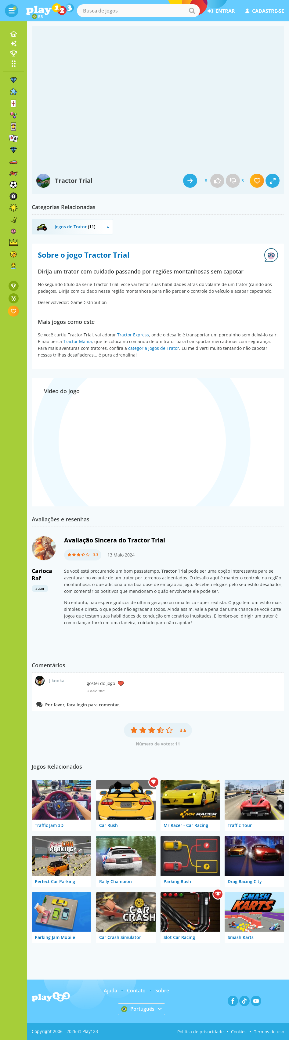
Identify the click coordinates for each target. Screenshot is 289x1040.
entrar (221, 11)
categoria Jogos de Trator (153, 348)
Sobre (162, 990)
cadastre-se (264, 11)
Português (137, 1009)
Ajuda (110, 990)
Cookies (239, 1032)
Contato (136, 990)
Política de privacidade (200, 1032)
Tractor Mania (77, 341)
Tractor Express (133, 335)
